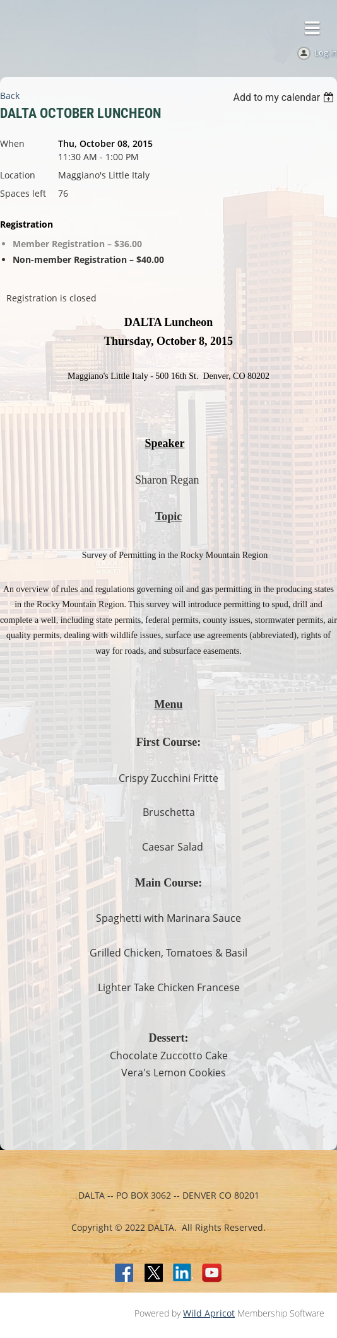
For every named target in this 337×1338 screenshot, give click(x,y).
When (12, 143)
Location (17, 175)
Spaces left (23, 193)
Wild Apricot (209, 1313)
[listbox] (285, 97)
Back (10, 96)
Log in (325, 52)
